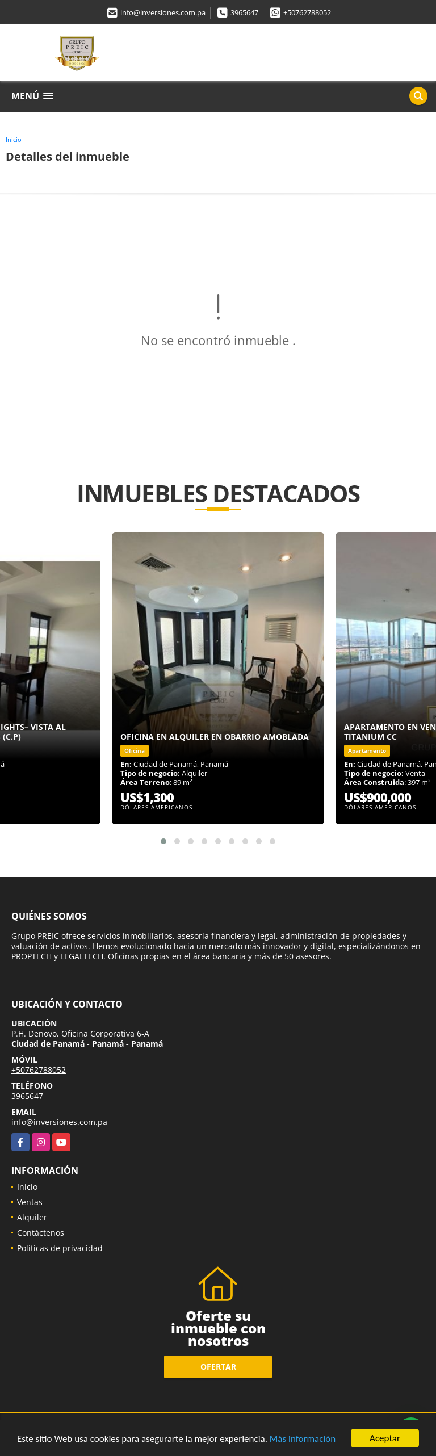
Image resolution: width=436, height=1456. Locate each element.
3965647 (244, 12)
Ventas (30, 1202)
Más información (303, 1439)
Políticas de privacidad (60, 1248)
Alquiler (32, 1217)
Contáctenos (40, 1232)
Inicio (14, 139)
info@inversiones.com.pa (163, 12)
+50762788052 (307, 12)
